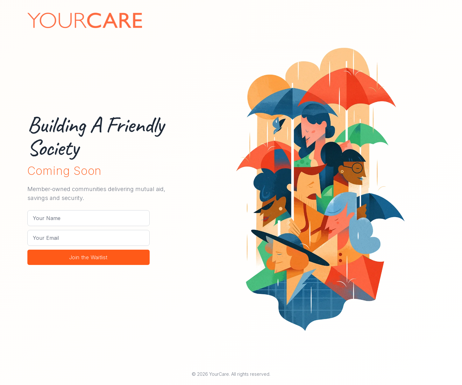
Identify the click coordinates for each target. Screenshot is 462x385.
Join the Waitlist (88, 257)
